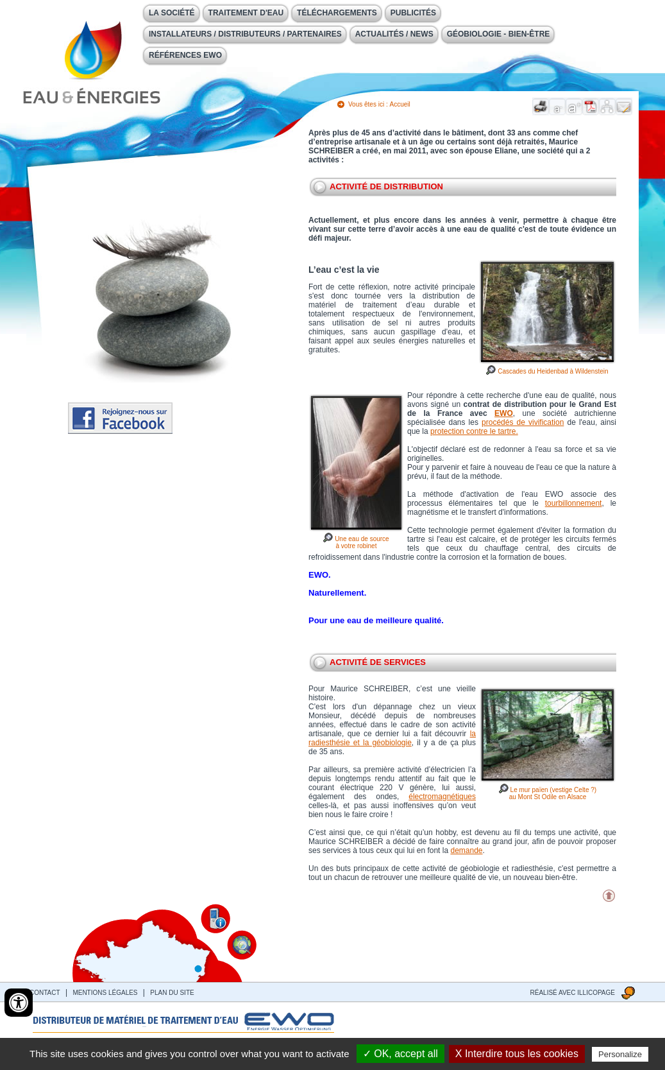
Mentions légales (104, 992)
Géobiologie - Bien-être (498, 34)
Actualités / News (394, 34)
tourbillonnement (573, 503)
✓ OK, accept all (400, 1053)
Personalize (620, 1054)
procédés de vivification (523, 422)
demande (466, 850)
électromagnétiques (442, 796)
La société (172, 12)
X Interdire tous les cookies (516, 1053)
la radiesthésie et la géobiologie (392, 738)
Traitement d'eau (246, 12)
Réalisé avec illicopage (572, 992)
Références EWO (185, 55)
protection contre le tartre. (474, 431)
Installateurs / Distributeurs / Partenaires (245, 34)
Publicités (413, 12)
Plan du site (172, 992)
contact (44, 992)
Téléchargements (337, 12)
